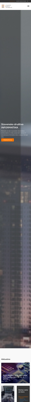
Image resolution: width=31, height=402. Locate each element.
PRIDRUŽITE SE (12, 1)
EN (27, 1)
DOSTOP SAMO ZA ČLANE (21, 1)
